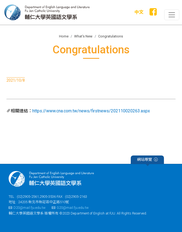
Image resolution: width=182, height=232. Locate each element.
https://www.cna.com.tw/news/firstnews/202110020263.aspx (91, 110)
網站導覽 (147, 160)
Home (63, 36)
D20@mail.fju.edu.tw (27, 208)
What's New (83, 36)
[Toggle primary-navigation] (171, 14)
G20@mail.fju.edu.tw (70, 208)
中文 (138, 12)
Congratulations (110, 36)
